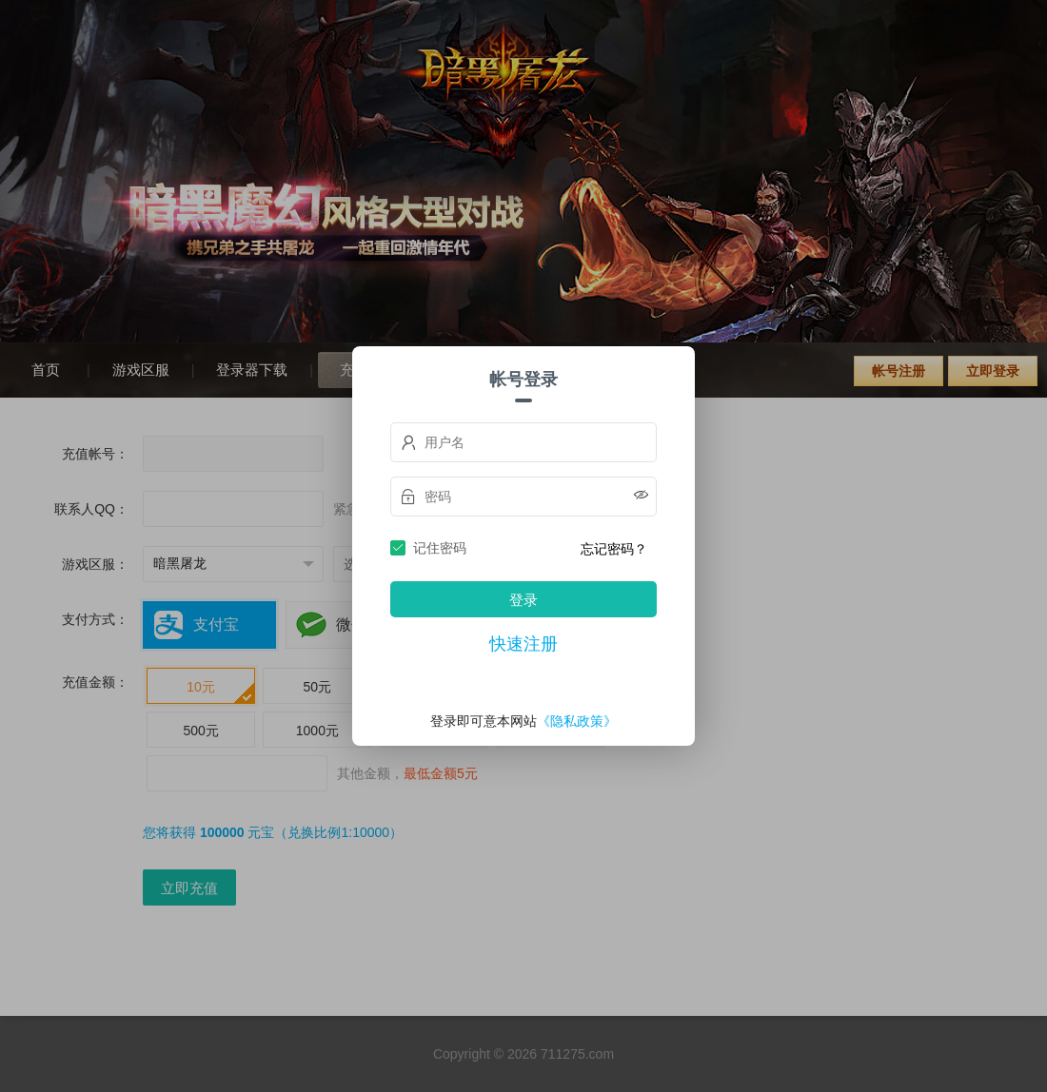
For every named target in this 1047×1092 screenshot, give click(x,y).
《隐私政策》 (577, 721)
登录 (523, 600)
